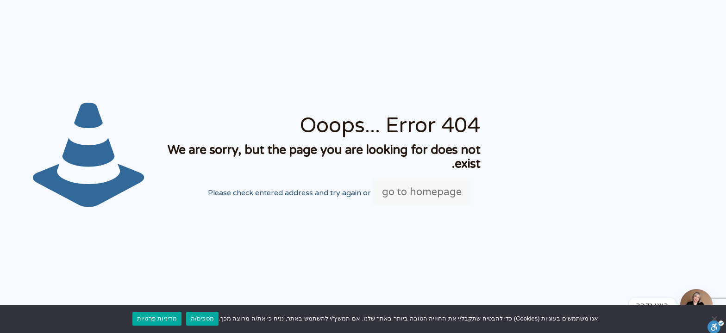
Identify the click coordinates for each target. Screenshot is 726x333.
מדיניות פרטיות (157, 318)
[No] (714, 318)
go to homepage (422, 192)
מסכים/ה (202, 318)
